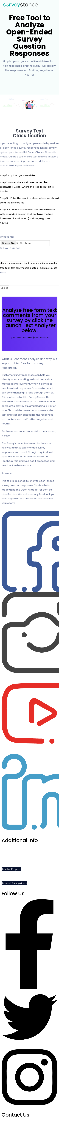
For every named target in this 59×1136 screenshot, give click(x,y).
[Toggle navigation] (7, 12)
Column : (10, 248)
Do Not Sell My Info (12, 855)
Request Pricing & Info (14, 883)
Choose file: (7, 236)
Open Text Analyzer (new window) (30, 337)
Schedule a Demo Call (14, 848)
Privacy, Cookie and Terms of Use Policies (26, 862)
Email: (3, 272)
